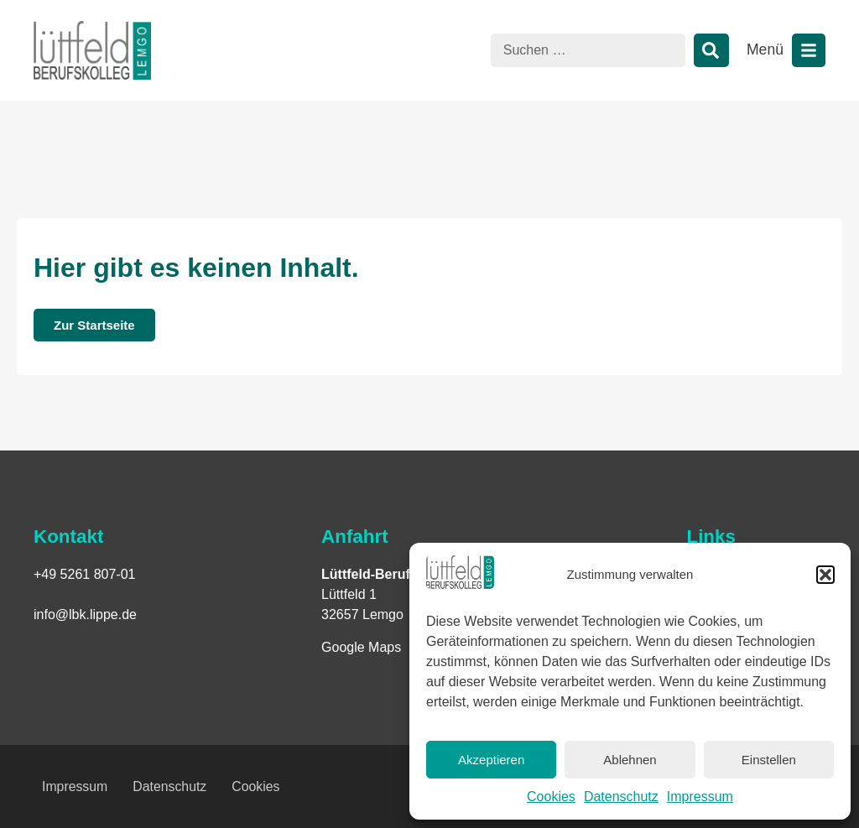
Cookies (551, 796)
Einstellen (769, 759)
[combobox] (588, 50)
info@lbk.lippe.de (85, 614)
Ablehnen (629, 759)
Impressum (700, 796)
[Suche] (711, 50)
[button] (825, 574)
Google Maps (361, 647)
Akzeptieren (491, 759)
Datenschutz (621, 796)
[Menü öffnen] (808, 50)
